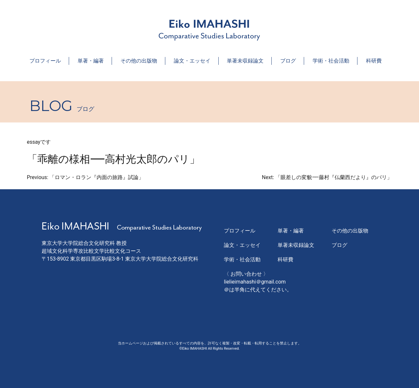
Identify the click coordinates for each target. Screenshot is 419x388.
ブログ (288, 61)
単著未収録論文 (245, 61)
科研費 (374, 61)
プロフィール (45, 61)
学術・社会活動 (331, 61)
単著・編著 (91, 61)
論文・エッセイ (192, 61)
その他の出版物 (138, 61)
